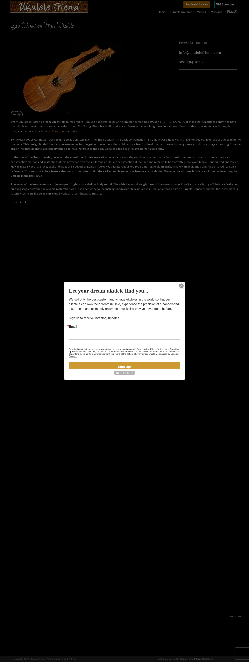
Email (73, 326)
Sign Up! (124, 366)
